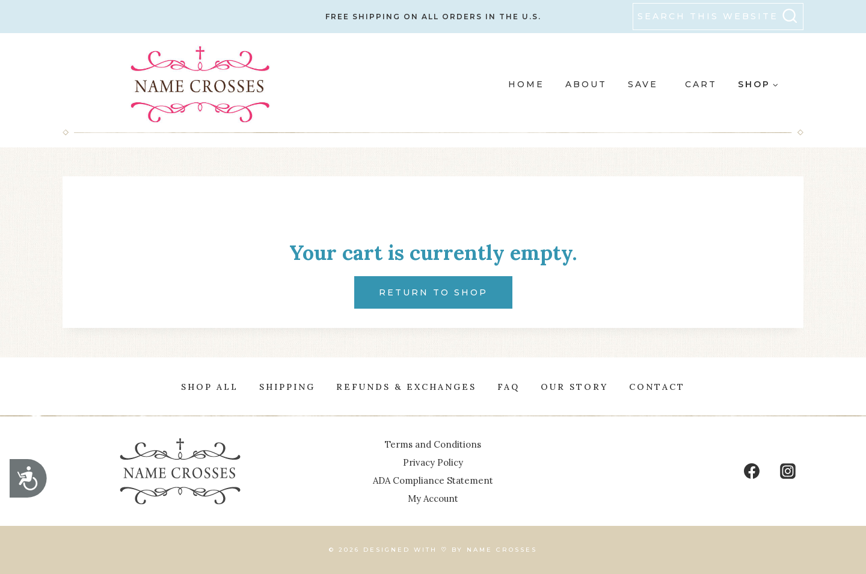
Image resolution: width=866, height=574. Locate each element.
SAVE (643, 84)
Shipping (287, 386)
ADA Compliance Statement (433, 480)
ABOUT (586, 84)
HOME (526, 84)
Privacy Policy (433, 462)
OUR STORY (574, 386)
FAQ (508, 386)
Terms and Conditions (433, 444)
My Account (433, 498)
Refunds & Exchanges (406, 386)
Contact (657, 386)
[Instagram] (787, 471)
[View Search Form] (718, 16)
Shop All (209, 386)
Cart (701, 84)
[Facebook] (751, 471)
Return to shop (433, 292)
